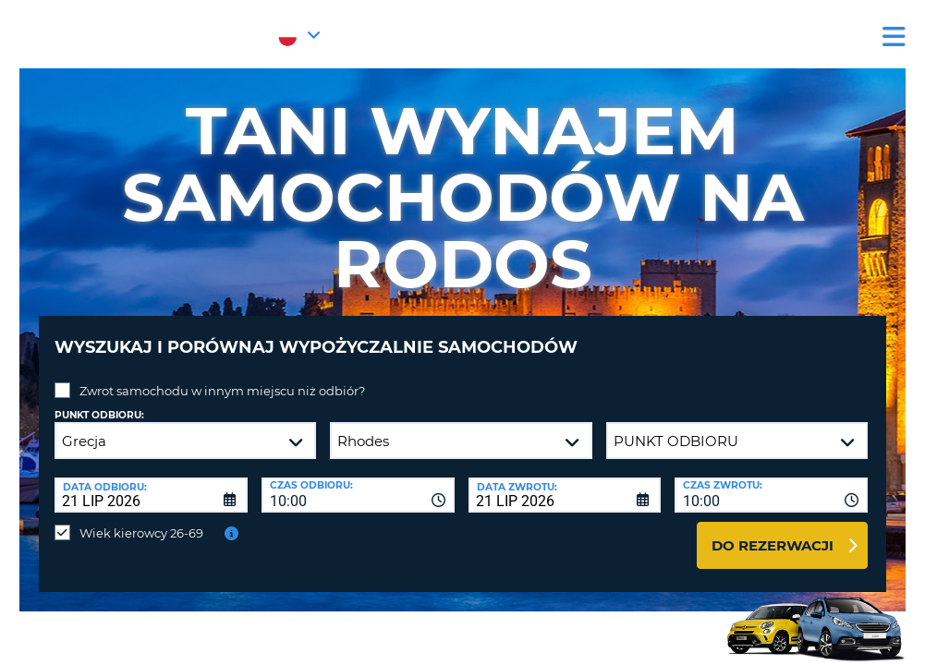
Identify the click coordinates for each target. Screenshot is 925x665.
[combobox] (358, 481)
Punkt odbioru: (99, 401)
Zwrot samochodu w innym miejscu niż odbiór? (222, 376)
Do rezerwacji (773, 531)
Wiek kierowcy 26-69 (141, 519)
